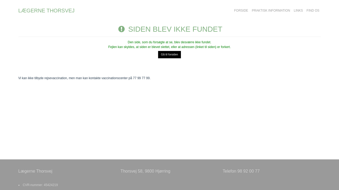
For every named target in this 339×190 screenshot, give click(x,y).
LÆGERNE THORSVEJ (46, 10)
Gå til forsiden (169, 54)
